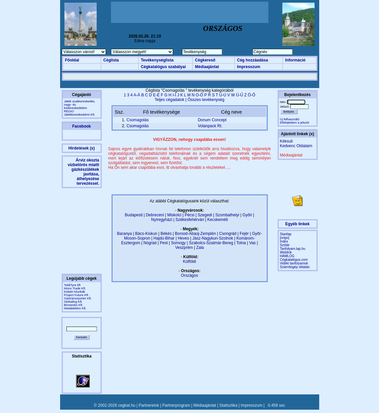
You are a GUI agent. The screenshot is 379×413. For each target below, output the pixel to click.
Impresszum (248, 66)
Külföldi (189, 261)
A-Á (137, 95)
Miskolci (174, 215)
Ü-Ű (239, 95)
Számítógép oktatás (295, 267)
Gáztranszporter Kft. (78, 298)
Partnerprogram (176, 405)
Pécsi (189, 215)
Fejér (244, 233)
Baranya (124, 233)
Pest (164, 243)
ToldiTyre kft (72, 285)
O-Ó (199, 95)
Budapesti (133, 215)
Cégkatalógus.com (294, 259)
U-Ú (222, 95)
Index (284, 241)
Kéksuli (286, 141)
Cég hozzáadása (252, 60)
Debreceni (155, 215)
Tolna (241, 243)
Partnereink (149, 405)
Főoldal (72, 60)
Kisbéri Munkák (74, 291)
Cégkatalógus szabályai (163, 66)
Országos (189, 275)
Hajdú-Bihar (163, 238)
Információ (295, 60)
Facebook (81, 126)
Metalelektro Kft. (75, 308)
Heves (183, 238)
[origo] (284, 238)
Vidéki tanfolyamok (294, 263)
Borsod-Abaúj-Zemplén (195, 233)
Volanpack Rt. (210, 126)
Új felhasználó (290, 119)
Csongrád (228, 233)
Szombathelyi (227, 215)
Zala (200, 247)
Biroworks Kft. (73, 305)
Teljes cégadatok (169, 99)
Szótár (285, 245)
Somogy (178, 243)
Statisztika (228, 405)
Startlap (286, 234)
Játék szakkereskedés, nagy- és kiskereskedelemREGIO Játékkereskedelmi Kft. (79, 108)
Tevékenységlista (157, 60)
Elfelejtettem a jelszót (294, 122)
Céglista (111, 60)
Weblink (286, 252)
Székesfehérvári (189, 219)
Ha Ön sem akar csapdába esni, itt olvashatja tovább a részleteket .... (169, 167)
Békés (165, 233)
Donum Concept (212, 120)
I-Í (174, 95)
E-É (156, 95)
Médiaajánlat (207, 66)
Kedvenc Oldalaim (296, 146)
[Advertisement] (189, 12)
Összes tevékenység (206, 99)
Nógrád (149, 243)
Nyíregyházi (161, 219)
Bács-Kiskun (146, 233)
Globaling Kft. (73, 301)
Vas (252, 243)
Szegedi (205, 215)
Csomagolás (138, 120)
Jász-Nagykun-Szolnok (212, 238)
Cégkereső (205, 60)
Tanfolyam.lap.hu (293, 249)
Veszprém (184, 247)
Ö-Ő (251, 95)
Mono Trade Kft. (75, 288)
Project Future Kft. (76, 295)
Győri (247, 215)
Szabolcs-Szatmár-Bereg (211, 243)
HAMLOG (287, 256)
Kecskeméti (217, 219)
